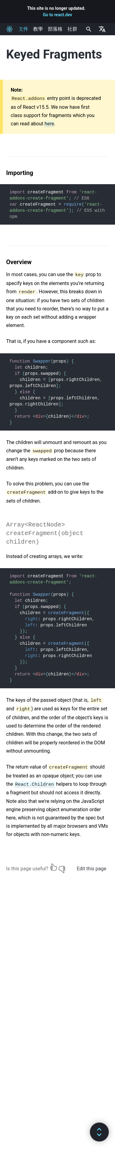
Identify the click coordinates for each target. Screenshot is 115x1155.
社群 (72, 29)
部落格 (55, 29)
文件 (23, 29)
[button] (99, 1132)
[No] (62, 867)
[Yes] (53, 867)
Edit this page (91, 869)
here (49, 124)
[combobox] (88, 29)
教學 (38, 29)
